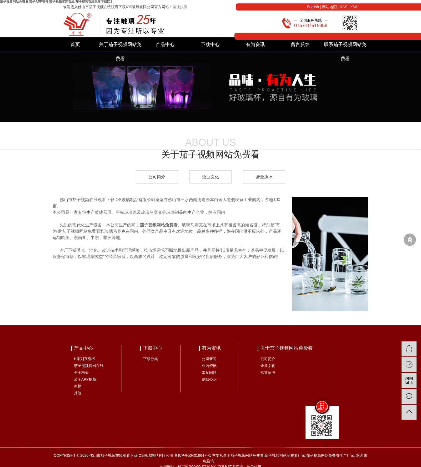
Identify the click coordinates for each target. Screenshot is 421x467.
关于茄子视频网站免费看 (120, 47)
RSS (343, 7)
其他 (77, 393)
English (313, 7)
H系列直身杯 (84, 359)
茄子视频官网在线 (88, 366)
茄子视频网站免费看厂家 (285, 455)
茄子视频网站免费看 (247, 455)
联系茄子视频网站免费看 (345, 47)
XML (354, 7)
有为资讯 (255, 44)
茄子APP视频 (85, 379)
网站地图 (329, 7)
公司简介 (156, 177)
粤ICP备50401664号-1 (192, 455)
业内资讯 (209, 366)
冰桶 (77, 386)
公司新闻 (209, 359)
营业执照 (180, 7)
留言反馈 (300, 44)
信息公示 (209, 379)
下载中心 (210, 44)
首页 (75, 44)
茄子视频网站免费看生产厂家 (330, 455)
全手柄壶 (81, 372)
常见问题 (209, 372)
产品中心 (165, 44)
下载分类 (150, 359)
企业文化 (210, 177)
